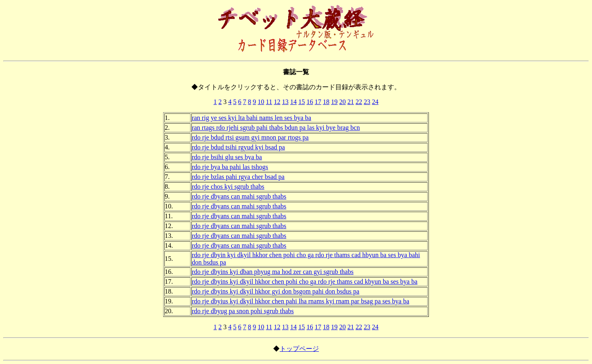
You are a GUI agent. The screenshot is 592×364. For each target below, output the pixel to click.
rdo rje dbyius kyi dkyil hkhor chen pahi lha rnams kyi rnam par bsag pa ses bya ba (300, 301)
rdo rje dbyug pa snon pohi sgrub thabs (243, 310)
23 (367, 101)
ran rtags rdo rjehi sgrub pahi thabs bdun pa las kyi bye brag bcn (276, 127)
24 (375, 101)
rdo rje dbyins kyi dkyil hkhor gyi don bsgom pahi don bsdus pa (275, 291)
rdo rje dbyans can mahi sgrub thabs (239, 196)
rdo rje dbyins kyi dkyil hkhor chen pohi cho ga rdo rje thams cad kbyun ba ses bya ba (304, 281)
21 (351, 101)
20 (342, 101)
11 (269, 101)
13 (285, 101)
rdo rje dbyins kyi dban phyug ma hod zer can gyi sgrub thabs (272, 271)
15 (301, 101)
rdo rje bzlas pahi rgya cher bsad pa (238, 176)
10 (261, 101)
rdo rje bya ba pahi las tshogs (230, 166)
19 (334, 101)
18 (326, 101)
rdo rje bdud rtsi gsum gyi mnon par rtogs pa (250, 137)
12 (277, 101)
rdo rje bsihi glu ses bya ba (227, 157)
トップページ (299, 348)
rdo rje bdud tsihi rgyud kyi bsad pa (238, 147)
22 (359, 101)
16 (310, 101)
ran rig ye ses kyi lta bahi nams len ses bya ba (251, 117)
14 (293, 101)
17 (318, 101)
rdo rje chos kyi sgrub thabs (228, 186)
